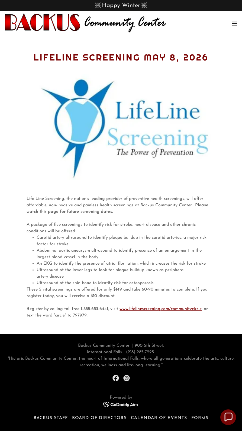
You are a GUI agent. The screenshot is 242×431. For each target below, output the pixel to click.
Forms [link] (199, 418)
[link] (85, 23)
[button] (234, 23)
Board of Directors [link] (99, 418)
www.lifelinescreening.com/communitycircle (161, 309)
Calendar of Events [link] (159, 418)
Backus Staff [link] (51, 418)
